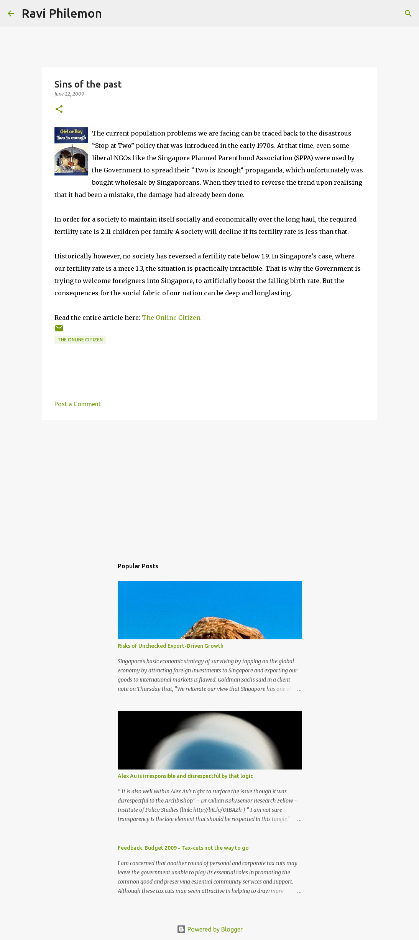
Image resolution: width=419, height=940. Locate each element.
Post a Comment (77, 403)
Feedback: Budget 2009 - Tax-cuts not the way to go (183, 848)
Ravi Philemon (61, 13)
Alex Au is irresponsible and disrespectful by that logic (185, 776)
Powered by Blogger (210, 929)
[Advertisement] (209, 485)
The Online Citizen (171, 317)
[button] (59, 109)
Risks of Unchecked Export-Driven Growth (170, 646)
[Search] (112, 13)
